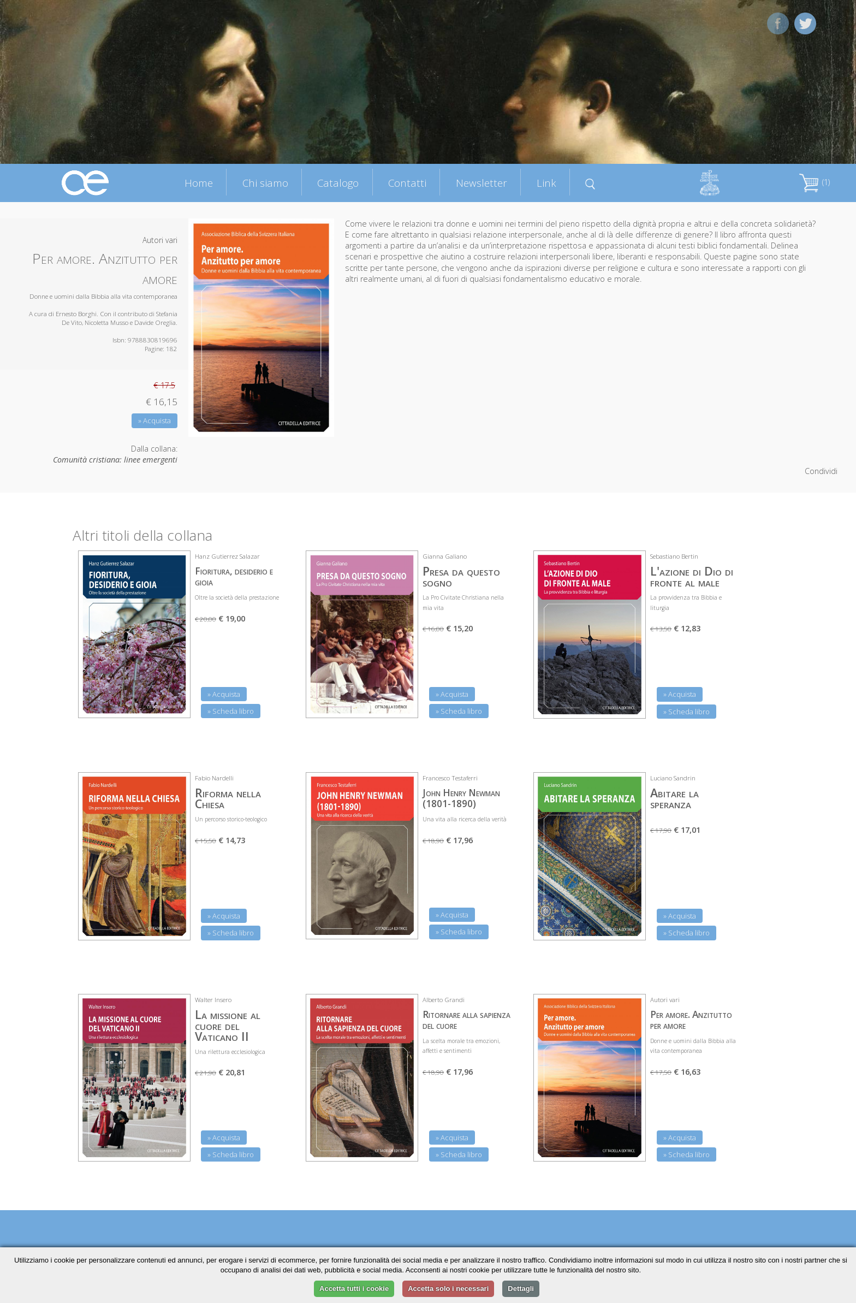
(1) (814, 182)
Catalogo (338, 182)
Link (546, 182)
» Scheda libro (230, 711)
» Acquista (154, 420)
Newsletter (481, 182)
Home (199, 182)
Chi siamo (265, 182)
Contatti (407, 182)
